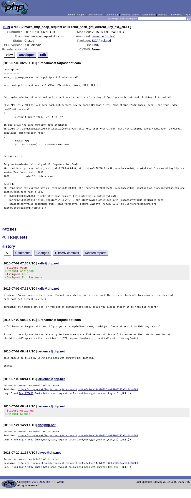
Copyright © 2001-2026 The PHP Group (40, 485)
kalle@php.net (48, 263)
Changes (43, 253)
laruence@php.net (51, 354)
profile (110, 36)
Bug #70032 (26, 395)
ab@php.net (47, 429)
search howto (148, 14)
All (7, 253)
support (81, 14)
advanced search (130, 14)
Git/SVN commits (67, 253)
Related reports (95, 253)
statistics (162, 14)
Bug (6, 27)
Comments (22, 253)
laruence (98, 36)
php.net (71, 14)
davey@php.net (49, 456)
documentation (95, 14)
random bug (176, 14)
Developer (26, 54)
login (187, 14)
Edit (43, 54)
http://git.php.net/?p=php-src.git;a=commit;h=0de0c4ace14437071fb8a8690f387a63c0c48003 (78, 391)
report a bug (112, 14)
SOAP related (101, 40)
